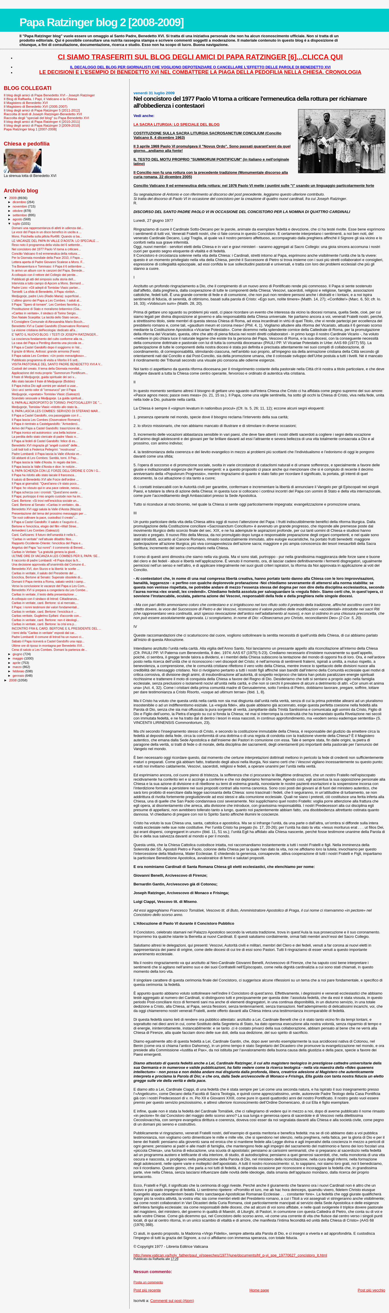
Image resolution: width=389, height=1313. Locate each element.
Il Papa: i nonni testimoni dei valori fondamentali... (45, 607)
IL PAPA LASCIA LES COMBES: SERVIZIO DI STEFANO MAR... (56, 411)
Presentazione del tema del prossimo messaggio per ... (49, 513)
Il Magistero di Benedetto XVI (26, 102)
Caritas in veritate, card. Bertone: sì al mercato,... (45, 603)
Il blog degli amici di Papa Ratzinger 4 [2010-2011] (42, 121)
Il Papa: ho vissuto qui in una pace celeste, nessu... (47, 488)
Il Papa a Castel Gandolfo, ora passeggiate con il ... (47, 415)
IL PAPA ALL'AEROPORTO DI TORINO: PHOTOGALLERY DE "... (57, 402)
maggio (18, 658)
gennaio (19, 675)
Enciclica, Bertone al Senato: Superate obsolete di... (47, 577)
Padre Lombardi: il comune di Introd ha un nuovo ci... (48, 637)
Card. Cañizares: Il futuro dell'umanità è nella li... (45, 534)
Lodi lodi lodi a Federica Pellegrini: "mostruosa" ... (45, 449)
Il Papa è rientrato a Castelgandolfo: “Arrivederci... (46, 424)
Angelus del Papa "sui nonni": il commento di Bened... (48, 547)
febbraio (19, 671)
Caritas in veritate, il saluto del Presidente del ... (44, 573)
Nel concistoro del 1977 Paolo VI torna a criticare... (46, 249)
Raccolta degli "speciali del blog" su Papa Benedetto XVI (46, 118)
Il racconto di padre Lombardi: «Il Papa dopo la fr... (46, 560)
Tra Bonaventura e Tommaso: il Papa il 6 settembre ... (48, 266)
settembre (20, 215)
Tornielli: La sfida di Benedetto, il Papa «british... (44, 291)
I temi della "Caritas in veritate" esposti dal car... (44, 633)
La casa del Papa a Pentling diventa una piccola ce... (48, 343)
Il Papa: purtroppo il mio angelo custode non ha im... (47, 496)
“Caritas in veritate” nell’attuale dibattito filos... (43, 539)
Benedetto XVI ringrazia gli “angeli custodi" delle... (46, 445)
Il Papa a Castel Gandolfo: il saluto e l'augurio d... (45, 522)
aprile (17, 663)
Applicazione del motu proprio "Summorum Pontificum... (50, 373)
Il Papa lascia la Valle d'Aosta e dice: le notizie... (44, 466)
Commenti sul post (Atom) (172, 1300)
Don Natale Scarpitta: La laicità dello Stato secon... (46, 317)
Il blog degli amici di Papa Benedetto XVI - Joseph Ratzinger (49, 95)
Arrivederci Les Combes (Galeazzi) (35, 530)
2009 (13, 198)
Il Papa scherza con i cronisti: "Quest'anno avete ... (46, 492)
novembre (20, 206)
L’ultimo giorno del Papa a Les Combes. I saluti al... (47, 300)
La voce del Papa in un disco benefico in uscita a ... (47, 232)
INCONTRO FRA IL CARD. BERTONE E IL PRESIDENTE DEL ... (56, 628)
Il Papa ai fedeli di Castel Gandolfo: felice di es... (45, 441)
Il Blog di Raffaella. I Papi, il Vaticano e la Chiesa (40, 99)
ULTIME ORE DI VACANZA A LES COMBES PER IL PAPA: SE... (56, 556)
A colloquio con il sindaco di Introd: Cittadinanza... (45, 598)
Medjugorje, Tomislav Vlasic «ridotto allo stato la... (46, 407)
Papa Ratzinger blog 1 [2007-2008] (30, 129)
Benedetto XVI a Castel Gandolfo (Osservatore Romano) (50, 326)
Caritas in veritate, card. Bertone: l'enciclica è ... (44, 611)
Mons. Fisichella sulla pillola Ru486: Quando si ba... (47, 236)
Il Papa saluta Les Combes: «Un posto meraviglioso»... (49, 355)
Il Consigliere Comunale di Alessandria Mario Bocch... (48, 321)
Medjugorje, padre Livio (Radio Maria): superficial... (46, 296)
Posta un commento (148, 1282)
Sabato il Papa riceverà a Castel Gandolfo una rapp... (48, 641)
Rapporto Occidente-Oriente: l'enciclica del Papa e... (47, 543)
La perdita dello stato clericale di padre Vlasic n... (45, 436)
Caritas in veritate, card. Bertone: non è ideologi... (45, 620)
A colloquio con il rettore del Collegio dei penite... (45, 275)
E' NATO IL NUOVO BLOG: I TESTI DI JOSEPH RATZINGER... (55, 334)
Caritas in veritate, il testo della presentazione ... (44, 594)
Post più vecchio (371, 1290)
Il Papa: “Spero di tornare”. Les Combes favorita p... (47, 304)
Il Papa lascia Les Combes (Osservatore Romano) (46, 419)
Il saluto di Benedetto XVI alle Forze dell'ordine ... (45, 479)
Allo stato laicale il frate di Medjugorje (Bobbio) (43, 381)
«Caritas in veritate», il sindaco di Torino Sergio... (45, 313)
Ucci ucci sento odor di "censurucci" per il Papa (44, 389)
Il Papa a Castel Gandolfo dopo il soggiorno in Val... (47, 347)
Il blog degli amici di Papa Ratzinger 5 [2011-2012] (42, 110)
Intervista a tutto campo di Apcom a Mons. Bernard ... (48, 283)
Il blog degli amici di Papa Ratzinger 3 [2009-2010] (42, 125)
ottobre (18, 210)
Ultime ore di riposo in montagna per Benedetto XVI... (48, 645)
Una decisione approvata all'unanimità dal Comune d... (49, 564)
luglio (17, 223)
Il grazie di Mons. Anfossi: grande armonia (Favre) (46, 351)
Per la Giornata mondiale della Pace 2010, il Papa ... (47, 257)
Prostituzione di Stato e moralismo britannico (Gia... (47, 309)
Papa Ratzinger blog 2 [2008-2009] (101, 22)
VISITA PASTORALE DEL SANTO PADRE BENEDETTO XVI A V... (57, 364)
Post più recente (147, 1290)
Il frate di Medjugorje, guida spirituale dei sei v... (44, 377)
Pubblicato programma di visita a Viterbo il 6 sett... (46, 360)
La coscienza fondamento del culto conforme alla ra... (48, 339)
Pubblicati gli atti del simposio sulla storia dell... (44, 279)
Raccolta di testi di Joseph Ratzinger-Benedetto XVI (43, 114)
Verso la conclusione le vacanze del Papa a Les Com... (49, 586)
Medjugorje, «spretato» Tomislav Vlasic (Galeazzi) (46, 394)
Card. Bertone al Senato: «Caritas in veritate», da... (46, 504)
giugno (18, 654)
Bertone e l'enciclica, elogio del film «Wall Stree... (45, 526)
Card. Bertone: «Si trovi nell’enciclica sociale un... (45, 500)
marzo (18, 667)
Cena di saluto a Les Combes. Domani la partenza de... (49, 649)
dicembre (20, 202)
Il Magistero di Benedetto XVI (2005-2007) (35, 106)
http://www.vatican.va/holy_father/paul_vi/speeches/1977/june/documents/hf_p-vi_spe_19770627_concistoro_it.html (230, 1255)
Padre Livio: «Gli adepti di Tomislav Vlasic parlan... (46, 287)
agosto (18, 219)
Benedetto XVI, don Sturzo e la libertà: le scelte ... (45, 568)
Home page (259, 1290)
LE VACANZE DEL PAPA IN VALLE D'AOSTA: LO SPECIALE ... (55, 240)
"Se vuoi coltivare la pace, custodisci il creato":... (44, 517)
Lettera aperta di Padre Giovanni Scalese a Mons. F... (48, 262)
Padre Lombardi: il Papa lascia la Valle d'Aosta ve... (47, 454)
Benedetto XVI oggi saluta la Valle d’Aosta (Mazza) (46, 509)
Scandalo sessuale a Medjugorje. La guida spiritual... (48, 398)
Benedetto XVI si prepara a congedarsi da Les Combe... (50, 590)
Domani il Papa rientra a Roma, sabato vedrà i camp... (49, 581)
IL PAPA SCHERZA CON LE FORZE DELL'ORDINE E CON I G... (56, 470)
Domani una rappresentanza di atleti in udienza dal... (47, 228)
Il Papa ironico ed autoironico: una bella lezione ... (45, 432)
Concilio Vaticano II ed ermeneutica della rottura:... (46, 253)
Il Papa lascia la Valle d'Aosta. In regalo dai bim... (45, 462)
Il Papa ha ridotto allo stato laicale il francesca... (44, 475)
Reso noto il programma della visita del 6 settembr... (47, 245)
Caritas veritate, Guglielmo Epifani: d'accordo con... (46, 615)
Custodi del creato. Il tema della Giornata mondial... (46, 368)
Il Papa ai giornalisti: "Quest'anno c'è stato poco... (45, 483)
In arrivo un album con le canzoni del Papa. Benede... (48, 270)
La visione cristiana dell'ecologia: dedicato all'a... (45, 330)
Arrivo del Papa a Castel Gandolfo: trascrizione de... (47, 428)
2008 (13, 680)
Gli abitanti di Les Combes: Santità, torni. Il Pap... (45, 458)
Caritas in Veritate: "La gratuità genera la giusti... (45, 552)
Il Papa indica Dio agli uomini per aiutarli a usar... (45, 385)
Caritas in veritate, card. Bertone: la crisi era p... (44, 624)
